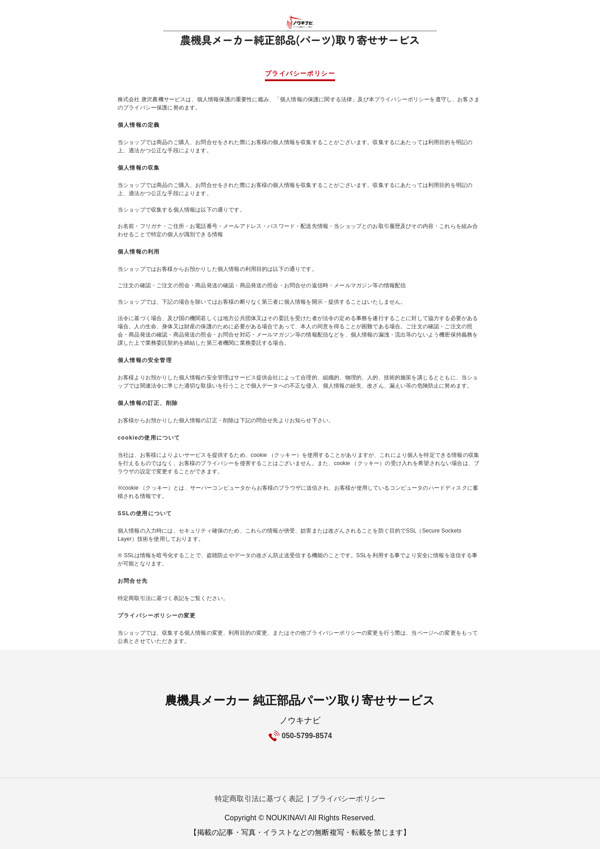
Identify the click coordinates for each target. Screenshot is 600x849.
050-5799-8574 (307, 736)
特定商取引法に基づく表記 (259, 798)
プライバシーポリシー (348, 798)
